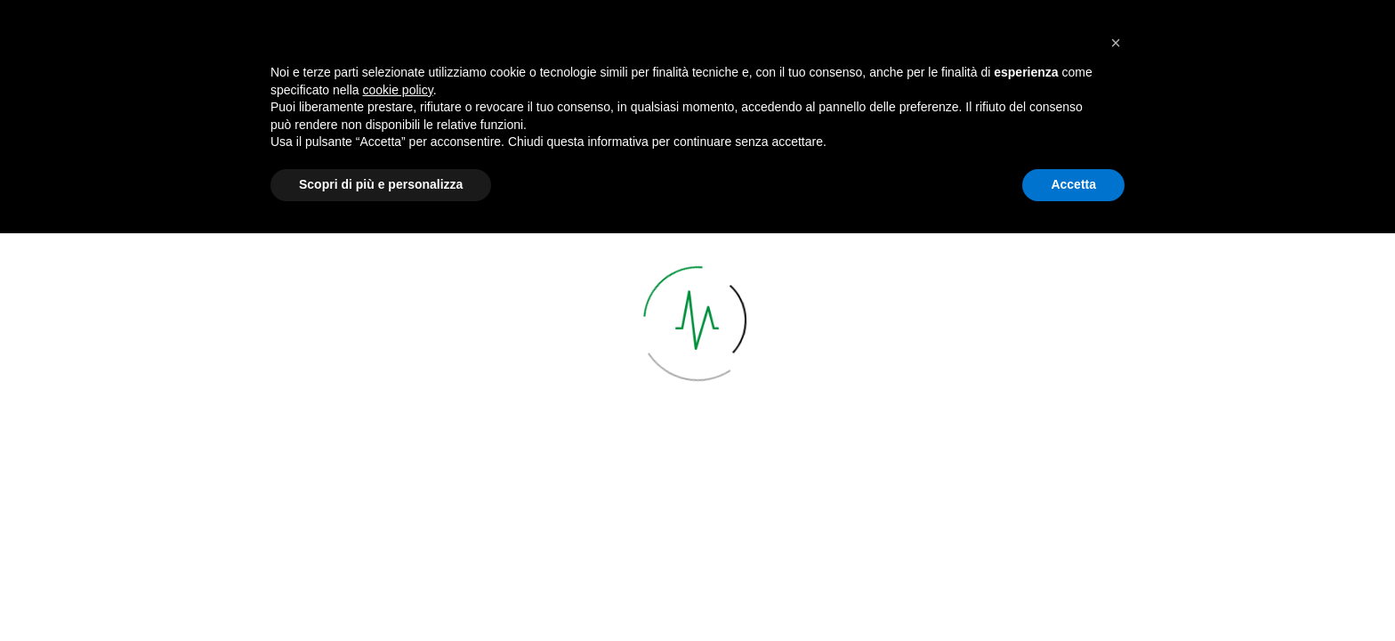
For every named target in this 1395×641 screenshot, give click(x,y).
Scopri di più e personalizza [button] (381, 592)
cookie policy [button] (398, 498)
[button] (1115, 450)
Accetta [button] (1073, 592)
